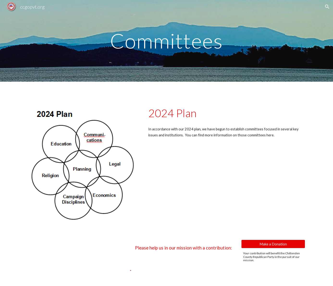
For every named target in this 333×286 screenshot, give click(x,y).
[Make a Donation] (273, 243)
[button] (327, 6)
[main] (166, 41)
